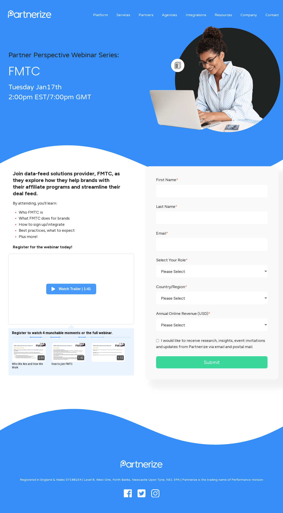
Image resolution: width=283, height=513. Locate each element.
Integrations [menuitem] (196, 15)
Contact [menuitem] (272, 15)
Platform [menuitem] (100, 15)
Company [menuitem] (249, 15)
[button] (71, 289)
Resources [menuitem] (223, 15)
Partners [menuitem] (146, 15)
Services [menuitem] (123, 15)
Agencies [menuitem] (169, 15)
